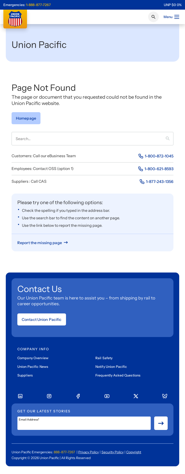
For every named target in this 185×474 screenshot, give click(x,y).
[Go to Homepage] (26, 118)
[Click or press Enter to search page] (153, 17)
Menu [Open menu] (172, 17)
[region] (173, 4)
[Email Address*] (84, 423)
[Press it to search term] (169, 138)
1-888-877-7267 (38, 5)
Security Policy (112, 452)
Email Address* (29, 419)
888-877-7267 (64, 452)
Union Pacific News (32, 366)
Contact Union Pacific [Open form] (42, 319)
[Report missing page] (43, 243)
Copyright (133, 452)
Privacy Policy (88, 452)
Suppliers (25, 375)
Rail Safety (103, 358)
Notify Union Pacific (111, 366)
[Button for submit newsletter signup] (161, 423)
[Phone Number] (155, 156)
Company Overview (32, 358)
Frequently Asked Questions (117, 375)
